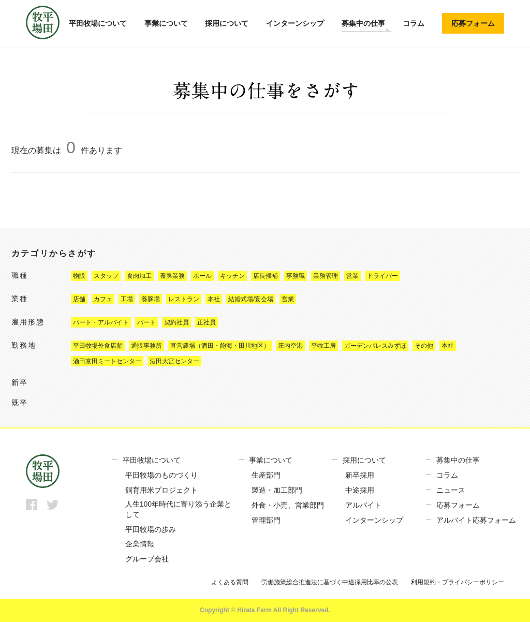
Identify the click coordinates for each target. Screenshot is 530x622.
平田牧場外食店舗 (98, 345)
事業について (166, 23)
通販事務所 (146, 345)
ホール (202, 275)
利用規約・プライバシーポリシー (457, 582)
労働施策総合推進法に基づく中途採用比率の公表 (329, 582)
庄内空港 (290, 345)
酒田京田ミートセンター (107, 361)
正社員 (206, 322)
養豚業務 (172, 275)
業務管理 (325, 275)
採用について (226, 23)
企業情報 (139, 544)
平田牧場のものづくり (161, 475)
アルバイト (363, 505)
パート (146, 322)
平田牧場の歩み (150, 529)
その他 (424, 345)
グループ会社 (147, 559)
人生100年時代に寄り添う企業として (178, 509)
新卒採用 (359, 475)
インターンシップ (295, 23)
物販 (79, 275)
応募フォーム (473, 23)
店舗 (79, 299)
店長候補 (265, 275)
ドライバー (382, 275)
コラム (413, 23)
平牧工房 (323, 345)
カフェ (103, 299)
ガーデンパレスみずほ (375, 345)
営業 (352, 275)
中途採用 (359, 490)
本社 (214, 299)
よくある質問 (229, 582)
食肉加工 (139, 275)
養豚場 (150, 299)
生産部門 (266, 475)
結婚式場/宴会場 (250, 299)
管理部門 (266, 520)
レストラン (183, 299)
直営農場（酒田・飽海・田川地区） (220, 345)
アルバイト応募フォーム (476, 520)
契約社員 (176, 322)
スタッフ (106, 275)
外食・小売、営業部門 (288, 505)
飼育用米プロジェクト (161, 490)
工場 (127, 299)
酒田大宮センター (174, 361)
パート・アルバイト (101, 322)
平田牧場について (98, 23)
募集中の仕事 (363, 23)
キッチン (232, 275)
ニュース (450, 490)
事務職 (295, 275)
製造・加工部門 (277, 490)
